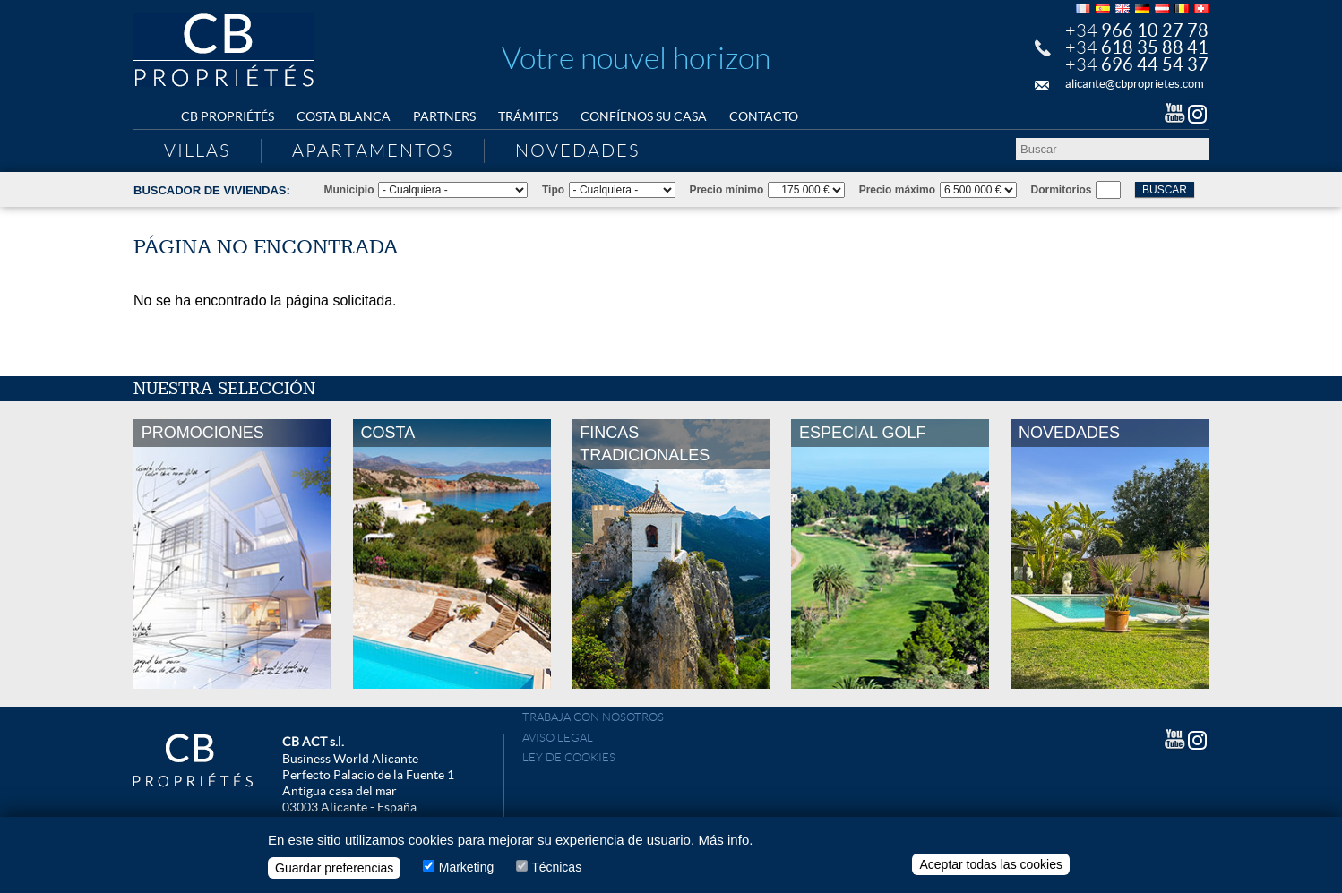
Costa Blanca (344, 116)
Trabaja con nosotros (593, 717)
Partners (444, 116)
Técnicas (556, 867)
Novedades (577, 150)
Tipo (553, 190)
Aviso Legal (557, 737)
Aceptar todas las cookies (990, 864)
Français (1083, 8)
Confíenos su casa (644, 116)
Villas (197, 150)
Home (151, 117)
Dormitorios (1061, 190)
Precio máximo (897, 190)
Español (1103, 8)
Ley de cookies (568, 757)
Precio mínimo (727, 190)
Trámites (528, 116)
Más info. (726, 839)
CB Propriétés (227, 116)
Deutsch (1142, 8)
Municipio (349, 190)
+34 (1137, 30)
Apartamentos (372, 150)
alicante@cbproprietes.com (1134, 83)
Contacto (763, 116)
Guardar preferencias (334, 868)
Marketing (466, 867)
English (1122, 8)
